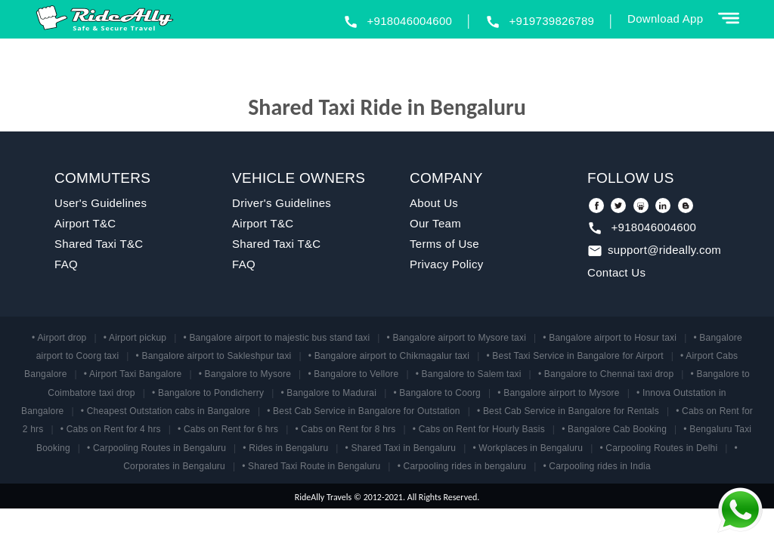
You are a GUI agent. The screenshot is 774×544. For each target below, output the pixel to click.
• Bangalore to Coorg (437, 393)
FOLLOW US (630, 178)
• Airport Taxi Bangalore (133, 374)
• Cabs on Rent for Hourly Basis (479, 429)
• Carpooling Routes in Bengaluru (156, 448)
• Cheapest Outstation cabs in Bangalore (165, 411)
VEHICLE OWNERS (298, 178)
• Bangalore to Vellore (353, 374)
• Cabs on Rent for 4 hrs (110, 429)
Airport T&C (85, 223)
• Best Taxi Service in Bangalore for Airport (574, 356)
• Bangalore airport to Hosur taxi (609, 337)
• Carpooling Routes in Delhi (658, 448)
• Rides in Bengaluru (285, 448)
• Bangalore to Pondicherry (208, 393)
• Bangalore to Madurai (328, 393)
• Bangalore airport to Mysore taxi (456, 337)
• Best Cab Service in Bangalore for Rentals (568, 411)
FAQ (66, 264)
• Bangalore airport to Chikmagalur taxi (388, 356)
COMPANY (446, 178)
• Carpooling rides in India (596, 466)
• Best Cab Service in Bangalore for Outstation (363, 411)
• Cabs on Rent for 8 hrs (345, 429)
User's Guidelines (100, 202)
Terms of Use (444, 243)
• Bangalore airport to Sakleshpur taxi (214, 356)
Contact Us (616, 272)
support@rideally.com (664, 249)
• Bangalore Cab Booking (614, 429)
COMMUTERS (102, 178)
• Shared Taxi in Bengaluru (401, 448)
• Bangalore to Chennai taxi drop (605, 374)
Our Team (435, 223)
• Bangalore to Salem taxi (469, 374)
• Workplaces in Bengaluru (527, 448)
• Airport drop (59, 337)
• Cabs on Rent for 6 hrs (228, 429)
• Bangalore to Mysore (245, 374)
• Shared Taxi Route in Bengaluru (311, 466)
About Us (434, 202)
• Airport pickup (135, 337)
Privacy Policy (447, 264)
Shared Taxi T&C (98, 243)
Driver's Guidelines (281, 202)
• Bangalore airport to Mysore (558, 393)
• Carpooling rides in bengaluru (462, 466)
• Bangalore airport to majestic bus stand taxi (276, 337)
